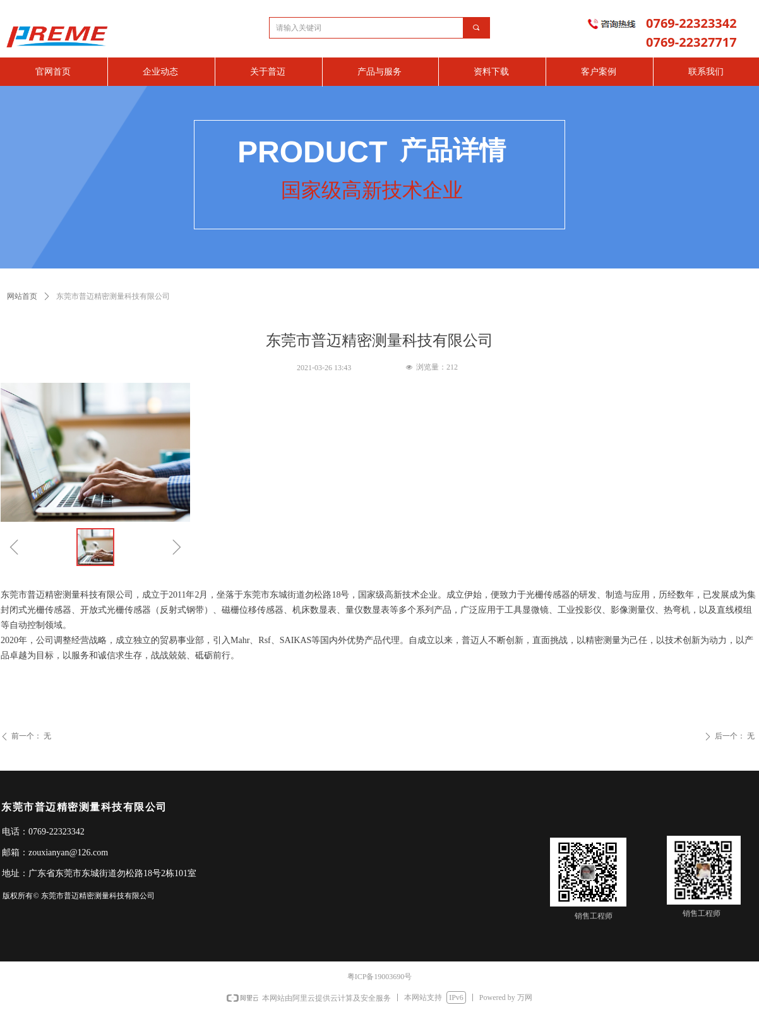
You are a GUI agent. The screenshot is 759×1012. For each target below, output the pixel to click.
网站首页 (22, 296)
